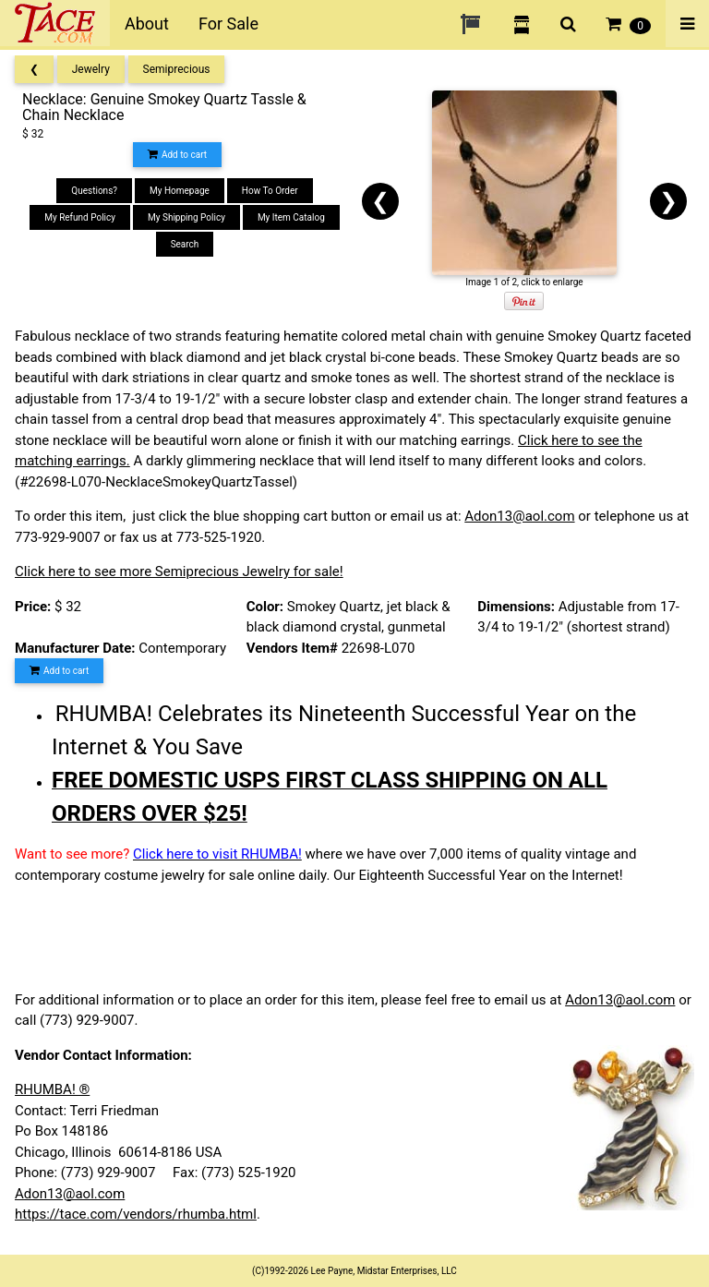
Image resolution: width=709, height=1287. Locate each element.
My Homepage (180, 191)
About (147, 23)
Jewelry (91, 69)
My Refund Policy (79, 217)
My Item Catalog (291, 217)
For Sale (228, 23)
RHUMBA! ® (52, 1089)
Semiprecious (176, 69)
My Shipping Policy (186, 217)
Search (185, 244)
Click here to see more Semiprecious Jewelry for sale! (179, 571)
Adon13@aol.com (519, 516)
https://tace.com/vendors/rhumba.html (136, 1214)
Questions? (94, 191)
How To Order (270, 191)
